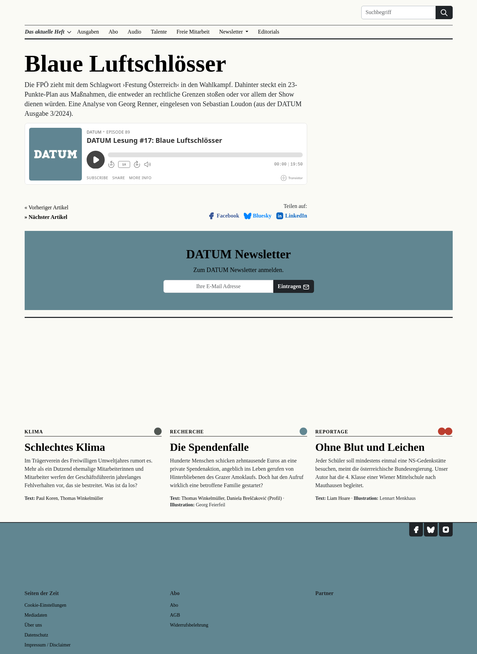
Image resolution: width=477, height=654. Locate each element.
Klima (34, 431)
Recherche (187, 431)
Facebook (223, 216)
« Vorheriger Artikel (46, 207)
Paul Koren (47, 498)
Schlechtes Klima (65, 447)
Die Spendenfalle (209, 447)
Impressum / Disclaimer (48, 644)
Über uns (33, 625)
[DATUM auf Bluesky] (431, 529)
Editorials (268, 32)
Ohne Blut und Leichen (370, 447)
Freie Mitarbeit (192, 32)
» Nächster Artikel (46, 217)
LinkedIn (291, 216)
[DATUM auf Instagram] (446, 529)
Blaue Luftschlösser (125, 63)
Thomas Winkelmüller (81, 498)
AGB (175, 615)
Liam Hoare (338, 498)
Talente (159, 32)
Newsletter (231, 32)
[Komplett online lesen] (303, 431)
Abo (113, 32)
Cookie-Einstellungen (45, 605)
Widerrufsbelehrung (189, 625)
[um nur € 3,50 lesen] (445, 431)
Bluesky (257, 216)
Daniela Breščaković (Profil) (254, 498)
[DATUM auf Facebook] (416, 529)
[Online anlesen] (158, 431)
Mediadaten (36, 615)
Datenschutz (36, 635)
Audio (134, 32)
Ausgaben (88, 32)
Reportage (331, 431)
